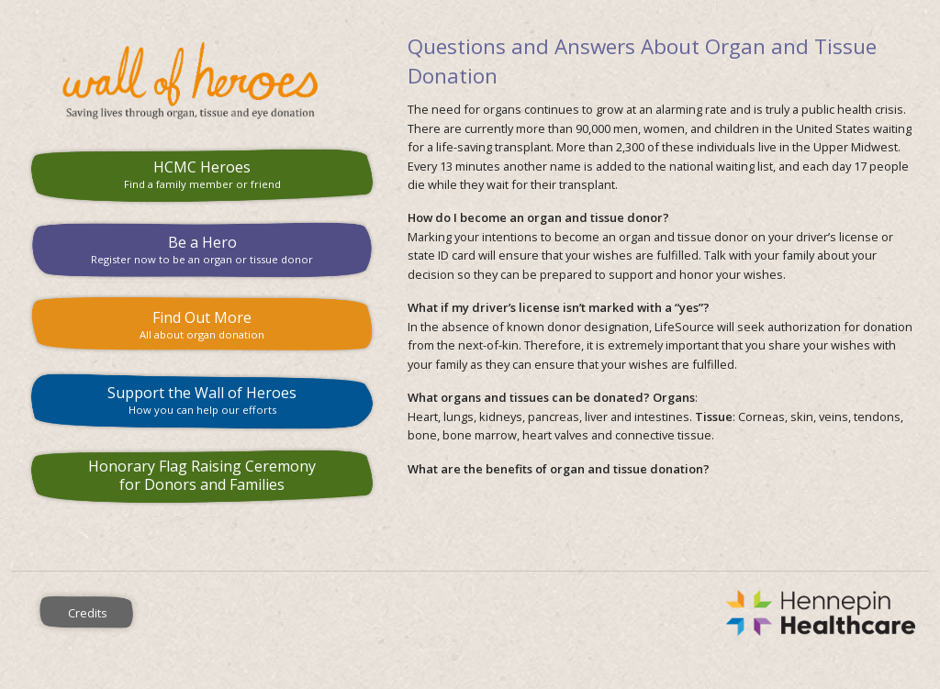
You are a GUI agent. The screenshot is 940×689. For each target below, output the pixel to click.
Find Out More (202, 324)
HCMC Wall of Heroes (202, 81)
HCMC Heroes (202, 174)
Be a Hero (202, 249)
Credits (87, 613)
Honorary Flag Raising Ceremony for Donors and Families (202, 475)
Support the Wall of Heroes (202, 400)
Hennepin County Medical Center (546, 613)
